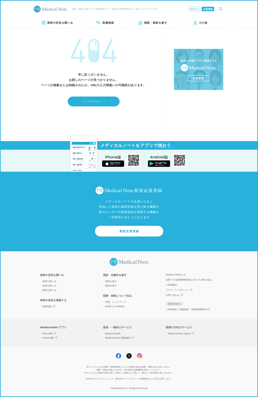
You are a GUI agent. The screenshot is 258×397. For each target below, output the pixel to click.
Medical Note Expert (181, 333)
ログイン (194, 9)
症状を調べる (49, 285)
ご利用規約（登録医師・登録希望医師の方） (189, 309)
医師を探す (111, 285)
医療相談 (48, 306)
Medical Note (112, 333)
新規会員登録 (129, 231)
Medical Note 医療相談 (119, 337)
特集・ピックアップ (115, 302)
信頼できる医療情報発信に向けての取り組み (189, 279)
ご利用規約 (171, 284)
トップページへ (93, 101)
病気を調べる (49, 281)
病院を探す (111, 281)
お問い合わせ (174, 295)
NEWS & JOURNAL (115, 306)
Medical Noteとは (175, 274)
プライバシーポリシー (179, 290)
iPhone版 (49, 333)
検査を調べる (49, 290)
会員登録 (208, 9)
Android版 (49, 337)
